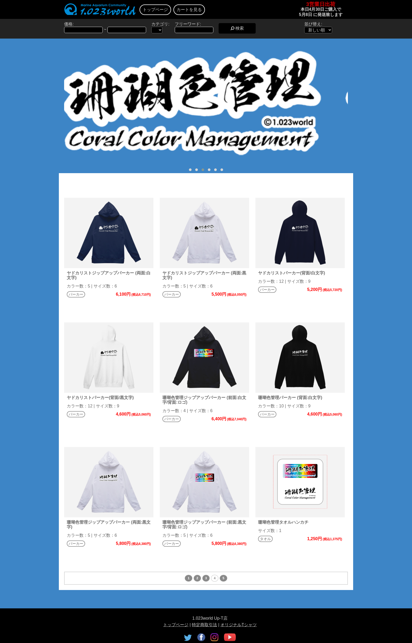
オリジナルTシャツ (238, 625)
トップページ (155, 9)
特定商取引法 (204, 625)
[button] (190, 169)
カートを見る (189, 9)
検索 (237, 28)
